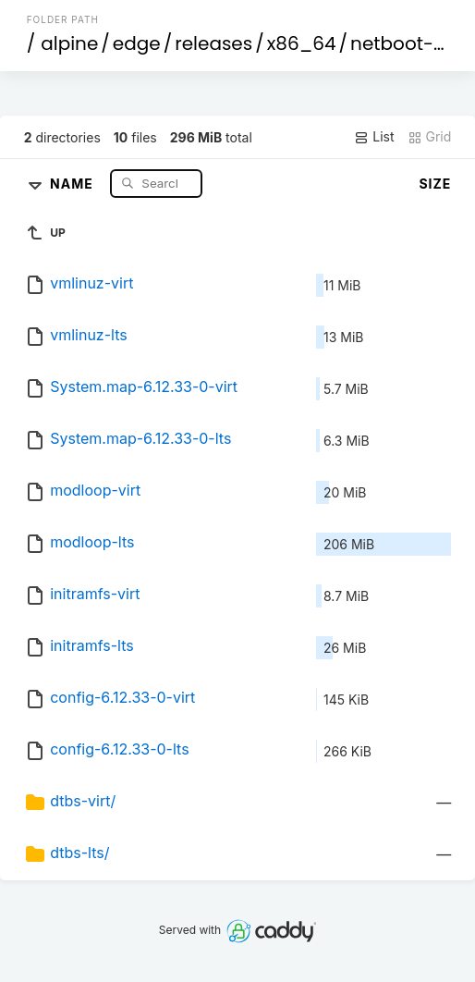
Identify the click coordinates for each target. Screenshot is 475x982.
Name (73, 182)
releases (213, 43)
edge (137, 43)
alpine (69, 43)
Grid (430, 137)
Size (435, 183)
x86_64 (301, 43)
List (374, 137)
